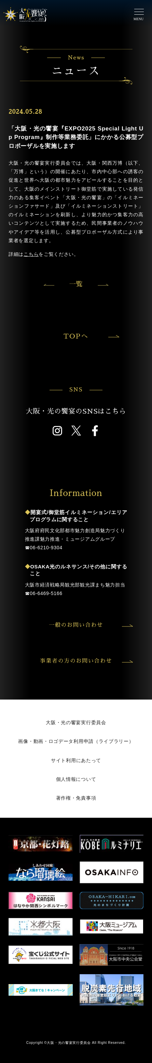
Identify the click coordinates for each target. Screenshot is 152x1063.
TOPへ (91, 336)
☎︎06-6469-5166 (44, 593)
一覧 (76, 284)
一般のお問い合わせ (90, 625)
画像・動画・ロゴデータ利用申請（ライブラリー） (76, 741)
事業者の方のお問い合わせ (85, 661)
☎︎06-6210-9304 (44, 547)
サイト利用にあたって (76, 760)
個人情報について (76, 779)
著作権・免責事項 (76, 798)
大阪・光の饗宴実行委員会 (76, 722)
